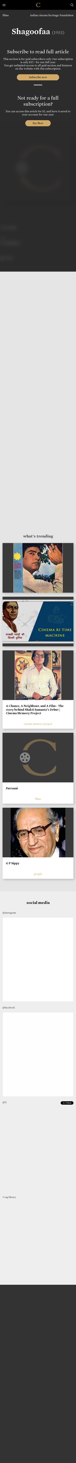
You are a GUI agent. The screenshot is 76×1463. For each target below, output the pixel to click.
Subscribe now (38, 77)
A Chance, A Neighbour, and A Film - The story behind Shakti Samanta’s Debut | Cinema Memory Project (35, 709)
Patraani (12, 788)
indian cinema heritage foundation (51, 15)
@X (5, 1102)
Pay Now (38, 123)
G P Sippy (12, 863)
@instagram (9, 912)
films (6, 15)
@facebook (9, 1007)
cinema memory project (38, 724)
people (38, 874)
